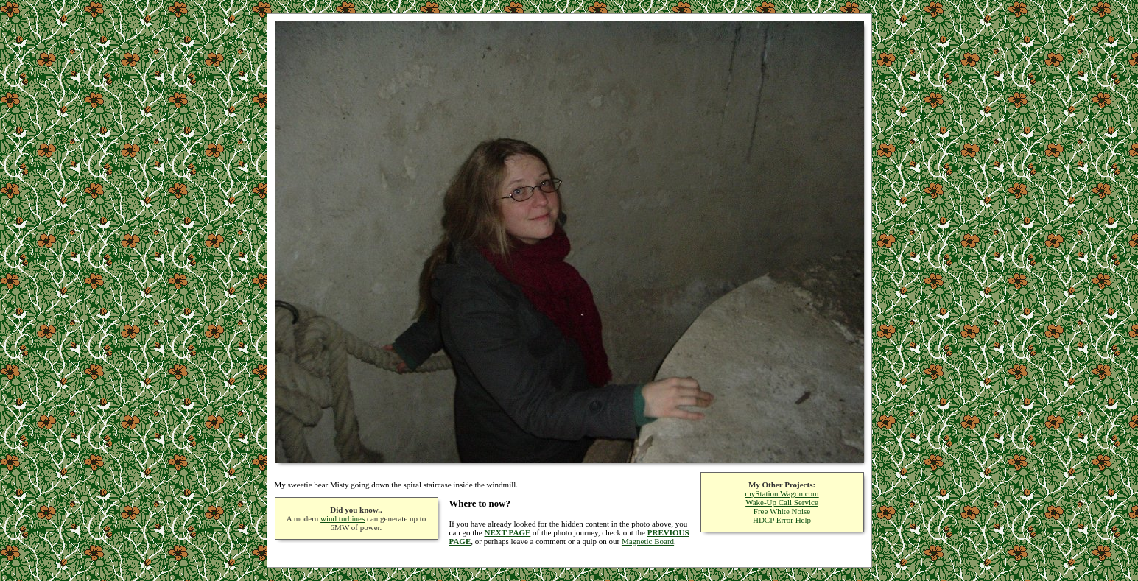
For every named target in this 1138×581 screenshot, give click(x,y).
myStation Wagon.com (781, 493)
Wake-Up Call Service (781, 502)
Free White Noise (782, 511)
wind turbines (342, 518)
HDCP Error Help (782, 519)
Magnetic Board (648, 541)
